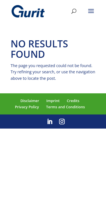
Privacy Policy (27, 106)
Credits (73, 100)
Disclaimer (29, 100)
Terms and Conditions (65, 106)
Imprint (53, 100)
